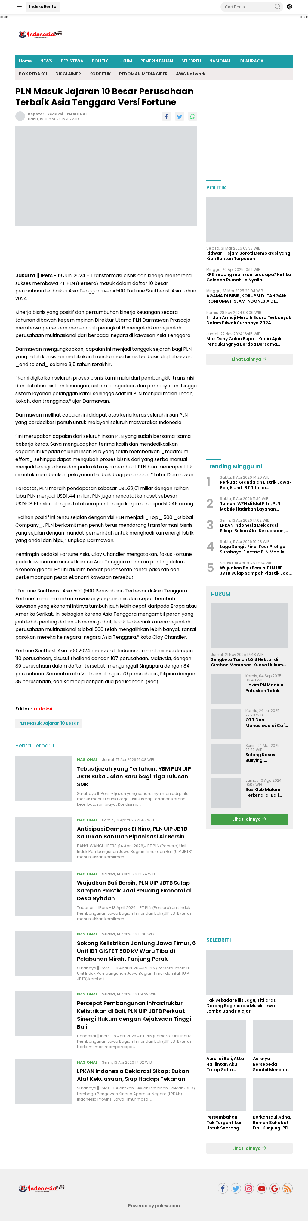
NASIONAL (220, 61)
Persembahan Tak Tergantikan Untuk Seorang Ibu (224, 1122)
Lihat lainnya (249, 819)
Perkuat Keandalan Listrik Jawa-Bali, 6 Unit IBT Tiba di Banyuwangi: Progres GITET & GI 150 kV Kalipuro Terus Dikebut (256, 485)
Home (25, 61)
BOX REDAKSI (33, 74)
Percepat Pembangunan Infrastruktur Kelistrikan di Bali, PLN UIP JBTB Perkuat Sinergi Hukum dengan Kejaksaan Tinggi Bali (137, 1028)
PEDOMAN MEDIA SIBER (143, 74)
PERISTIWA (72, 61)
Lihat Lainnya (249, 359)
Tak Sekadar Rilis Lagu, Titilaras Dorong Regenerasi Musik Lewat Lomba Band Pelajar (241, 1006)
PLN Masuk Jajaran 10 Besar (48, 723)
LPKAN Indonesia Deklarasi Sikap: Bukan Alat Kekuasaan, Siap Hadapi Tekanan (133, 1093)
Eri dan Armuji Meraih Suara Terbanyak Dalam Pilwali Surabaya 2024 (248, 320)
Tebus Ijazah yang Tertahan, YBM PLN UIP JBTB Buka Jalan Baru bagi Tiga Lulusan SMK (135, 776)
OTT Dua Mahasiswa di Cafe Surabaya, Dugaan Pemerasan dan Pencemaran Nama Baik (266, 722)
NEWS (46, 61)
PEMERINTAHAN (156, 61)
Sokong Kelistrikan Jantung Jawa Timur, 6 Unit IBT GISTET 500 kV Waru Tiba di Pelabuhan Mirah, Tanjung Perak (133, 961)
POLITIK (100, 61)
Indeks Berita (43, 6)
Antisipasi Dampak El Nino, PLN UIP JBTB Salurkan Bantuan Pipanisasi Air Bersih (135, 836)
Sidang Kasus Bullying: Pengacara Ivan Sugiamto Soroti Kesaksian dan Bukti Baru (263, 757)
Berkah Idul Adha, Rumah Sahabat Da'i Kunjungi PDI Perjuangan (272, 1122)
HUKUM (124, 61)
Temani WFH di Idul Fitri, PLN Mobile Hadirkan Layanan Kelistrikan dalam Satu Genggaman (250, 506)
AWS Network (190, 74)
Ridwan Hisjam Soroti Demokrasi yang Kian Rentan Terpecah (248, 255)
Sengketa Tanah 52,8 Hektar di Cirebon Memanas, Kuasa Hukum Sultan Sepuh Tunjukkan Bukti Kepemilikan (247, 662)
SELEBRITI (191, 61)
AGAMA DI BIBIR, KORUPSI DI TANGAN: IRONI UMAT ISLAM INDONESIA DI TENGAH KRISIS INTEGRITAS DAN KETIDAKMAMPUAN (246, 298)
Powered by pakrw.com (154, 1206)
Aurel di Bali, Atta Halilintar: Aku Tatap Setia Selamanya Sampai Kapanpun (225, 1064)
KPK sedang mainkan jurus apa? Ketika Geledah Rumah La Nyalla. (248, 277)
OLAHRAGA (251, 61)
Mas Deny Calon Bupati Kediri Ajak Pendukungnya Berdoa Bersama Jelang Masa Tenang (244, 341)
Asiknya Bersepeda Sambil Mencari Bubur (270, 1064)
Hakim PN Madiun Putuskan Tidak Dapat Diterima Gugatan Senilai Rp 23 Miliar (266, 687)
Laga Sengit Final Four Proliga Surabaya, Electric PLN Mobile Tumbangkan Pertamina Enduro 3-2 (255, 549)
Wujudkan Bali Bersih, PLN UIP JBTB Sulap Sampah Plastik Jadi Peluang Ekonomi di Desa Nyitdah (132, 897)
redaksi (55, 114)
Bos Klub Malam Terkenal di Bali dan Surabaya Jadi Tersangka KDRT (266, 792)
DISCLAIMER (68, 74)
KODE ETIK (100, 74)
